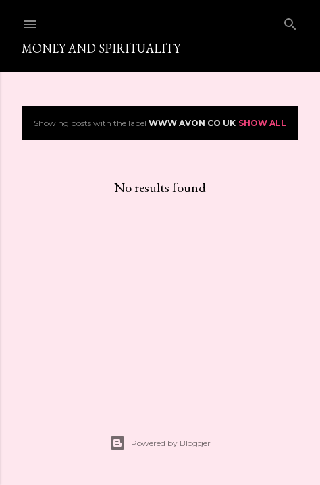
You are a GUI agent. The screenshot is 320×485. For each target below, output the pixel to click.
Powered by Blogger (160, 443)
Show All (262, 123)
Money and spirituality (101, 48)
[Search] (290, 21)
